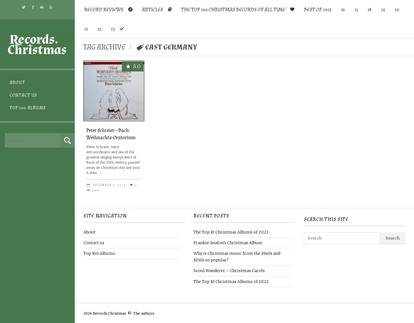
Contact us (23, 95)
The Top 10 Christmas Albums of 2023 (230, 232)
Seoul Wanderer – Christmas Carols (229, 270)
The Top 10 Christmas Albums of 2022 (231, 281)
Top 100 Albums (27, 108)
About (17, 83)
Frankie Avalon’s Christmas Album (227, 242)
